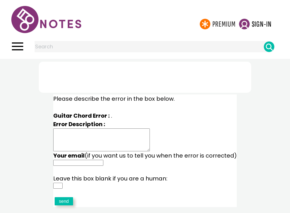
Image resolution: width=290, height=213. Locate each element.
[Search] (269, 46)
